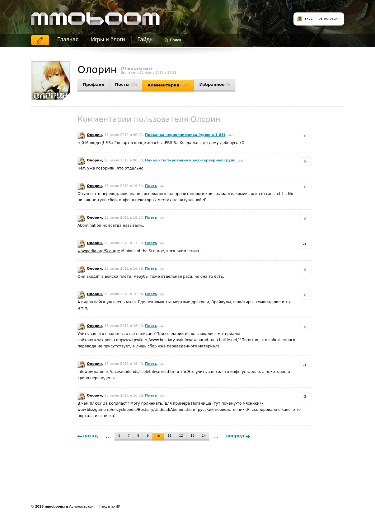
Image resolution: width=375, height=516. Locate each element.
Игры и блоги (108, 39)
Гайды (146, 39)
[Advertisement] (144, 481)
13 (192, 435)
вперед (235, 435)
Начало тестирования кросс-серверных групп (190, 160)
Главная (68, 39)
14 (204, 435)
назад (90, 435)
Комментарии (168, 85)
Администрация (82, 506)
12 (181, 435)
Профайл (93, 84)
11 (169, 435)
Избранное (214, 84)
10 (158, 436)
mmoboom (94, 15)
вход (309, 18)
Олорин (94, 135)
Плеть (151, 186)
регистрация (329, 18)
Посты (126, 84)
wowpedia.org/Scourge (98, 251)
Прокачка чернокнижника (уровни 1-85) (185, 135)
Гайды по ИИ (109, 506)
